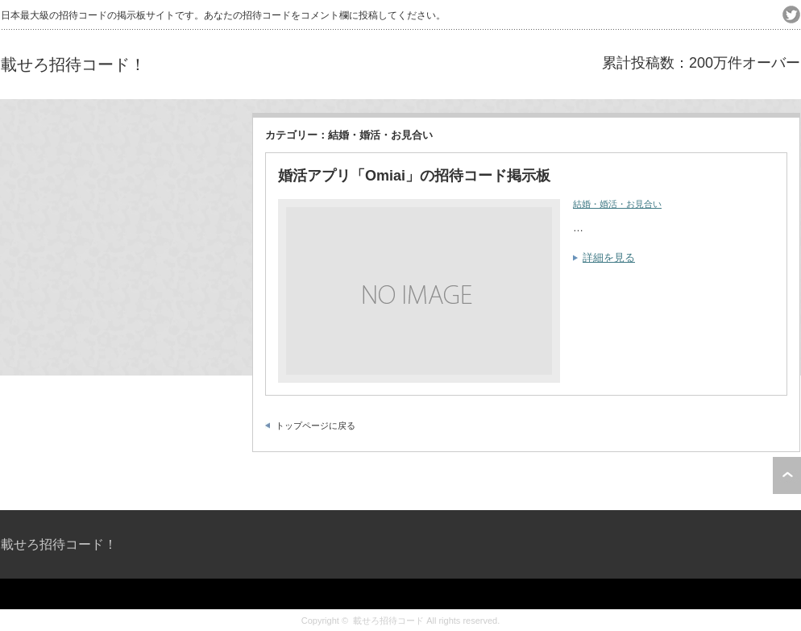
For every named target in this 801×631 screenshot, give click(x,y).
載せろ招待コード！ (73, 64)
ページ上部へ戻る (787, 475)
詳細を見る (609, 257)
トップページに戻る (315, 425)
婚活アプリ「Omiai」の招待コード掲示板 (414, 176)
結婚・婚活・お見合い (617, 204)
